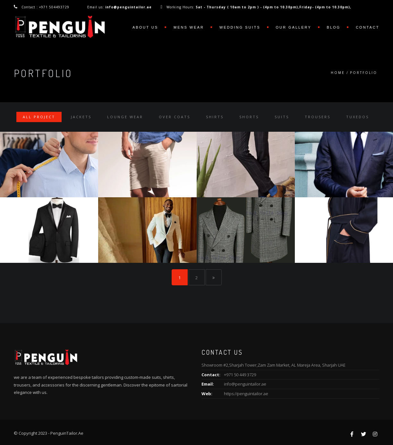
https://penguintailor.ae (246, 393)
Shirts (215, 116)
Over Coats (174, 116)
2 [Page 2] (196, 277)
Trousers (317, 116)
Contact (367, 27)
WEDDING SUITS (240, 27)
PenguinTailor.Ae (66, 433)
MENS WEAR (189, 27)
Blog (334, 27)
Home (338, 72)
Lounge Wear (125, 116)
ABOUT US (145, 27)
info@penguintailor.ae (245, 384)
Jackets (81, 116)
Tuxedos (357, 116)
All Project (39, 116)
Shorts (249, 116)
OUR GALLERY (294, 27)
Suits (282, 116)
